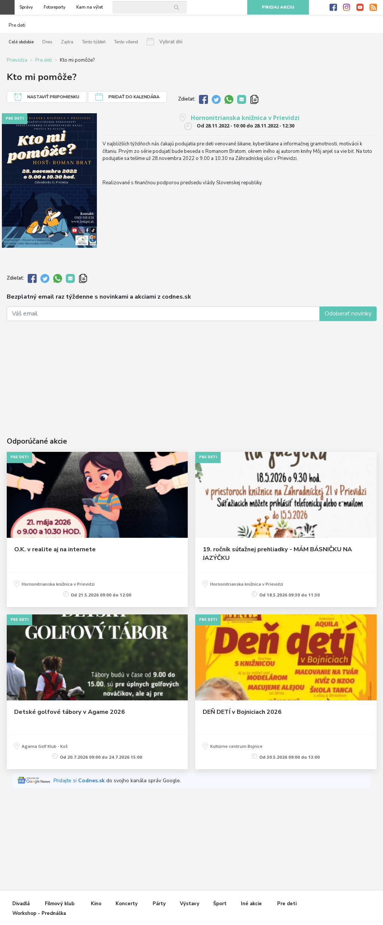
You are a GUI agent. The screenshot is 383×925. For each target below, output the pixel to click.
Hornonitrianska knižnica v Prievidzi (245, 118)
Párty (159, 904)
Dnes (47, 42)
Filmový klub (59, 904)
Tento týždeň (93, 42)
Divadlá (21, 904)
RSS (373, 7)
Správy (26, 7)
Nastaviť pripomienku (53, 97)
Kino (96, 904)
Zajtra (67, 42)
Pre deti (43, 60)
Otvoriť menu (7, 7)
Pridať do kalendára (133, 97)
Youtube (360, 7)
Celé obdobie (21, 42)
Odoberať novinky (348, 313)
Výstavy (189, 904)
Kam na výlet (89, 7)
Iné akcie (251, 904)
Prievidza (17, 60)
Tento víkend (125, 42)
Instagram (346, 7)
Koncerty (127, 904)
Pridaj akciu (278, 7)
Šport (220, 904)
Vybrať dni (169, 41)
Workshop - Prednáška (39, 913)
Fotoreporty (54, 7)
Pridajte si (79, 780)
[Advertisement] (192, 369)
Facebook (333, 7)
